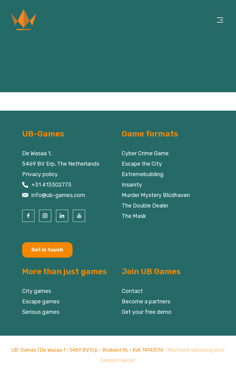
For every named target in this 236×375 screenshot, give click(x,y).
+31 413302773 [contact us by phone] (51, 184)
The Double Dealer (145, 205)
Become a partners (146, 301)
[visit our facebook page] (28, 216)
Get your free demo (146, 312)
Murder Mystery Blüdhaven (156, 195)
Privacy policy (40, 174)
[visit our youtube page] (79, 216)
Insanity (132, 184)
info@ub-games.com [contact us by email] (58, 195)
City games (36, 291)
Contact (132, 291)
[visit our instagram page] (45, 216)
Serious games (40, 312)
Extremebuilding (142, 174)
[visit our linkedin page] (62, 216)
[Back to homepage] (33, 20)
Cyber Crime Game (145, 153)
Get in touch (47, 250)
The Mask (134, 216)
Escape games (40, 301)
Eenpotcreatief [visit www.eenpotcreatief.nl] (118, 360)
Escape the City (142, 163)
